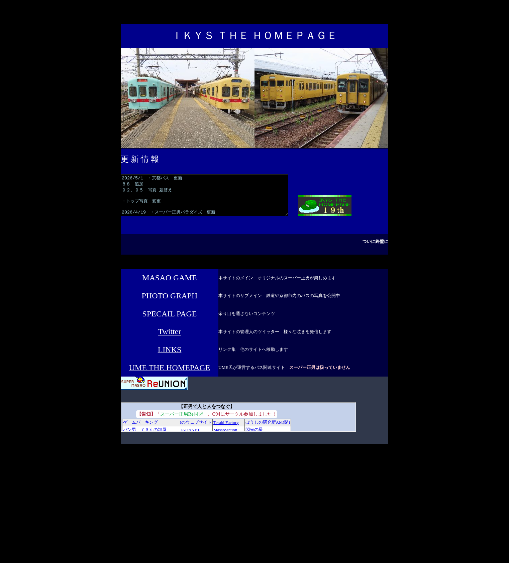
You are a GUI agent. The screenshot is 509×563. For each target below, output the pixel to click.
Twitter (169, 339)
